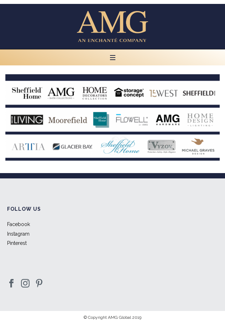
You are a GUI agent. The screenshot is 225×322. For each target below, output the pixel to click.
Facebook (18, 224)
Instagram (18, 234)
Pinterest (17, 243)
